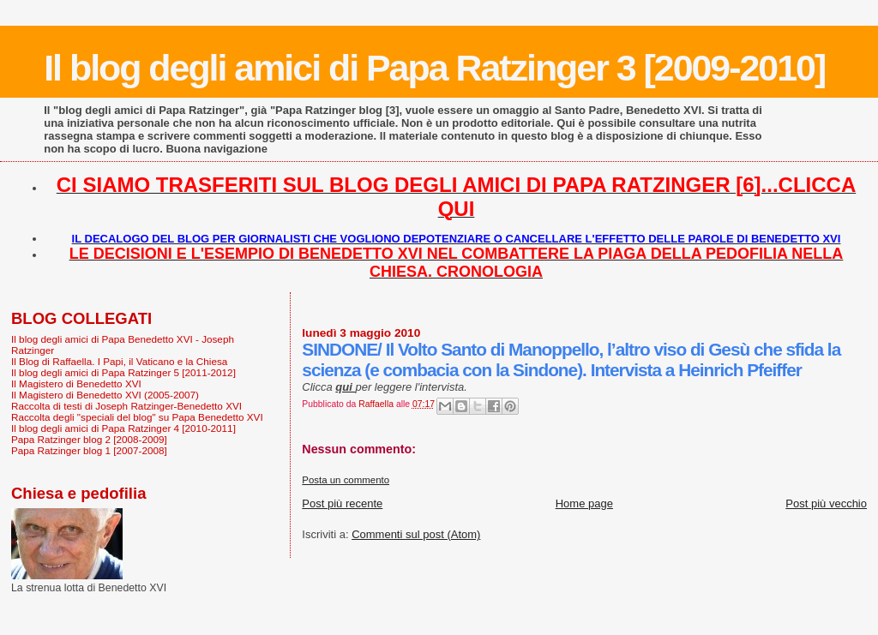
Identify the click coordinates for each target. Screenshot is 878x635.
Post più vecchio (826, 503)
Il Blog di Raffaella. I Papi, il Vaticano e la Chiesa (119, 361)
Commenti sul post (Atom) (416, 534)
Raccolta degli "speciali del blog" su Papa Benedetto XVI (137, 416)
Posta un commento (345, 480)
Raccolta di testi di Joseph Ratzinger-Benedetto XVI (126, 405)
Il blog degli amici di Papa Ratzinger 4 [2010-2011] (123, 428)
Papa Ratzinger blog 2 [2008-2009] (89, 439)
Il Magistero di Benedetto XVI (76, 383)
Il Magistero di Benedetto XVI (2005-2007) (105, 394)
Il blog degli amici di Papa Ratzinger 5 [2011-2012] (123, 372)
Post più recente (342, 503)
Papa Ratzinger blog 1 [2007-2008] (89, 450)
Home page (584, 503)
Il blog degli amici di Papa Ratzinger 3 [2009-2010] (434, 67)
